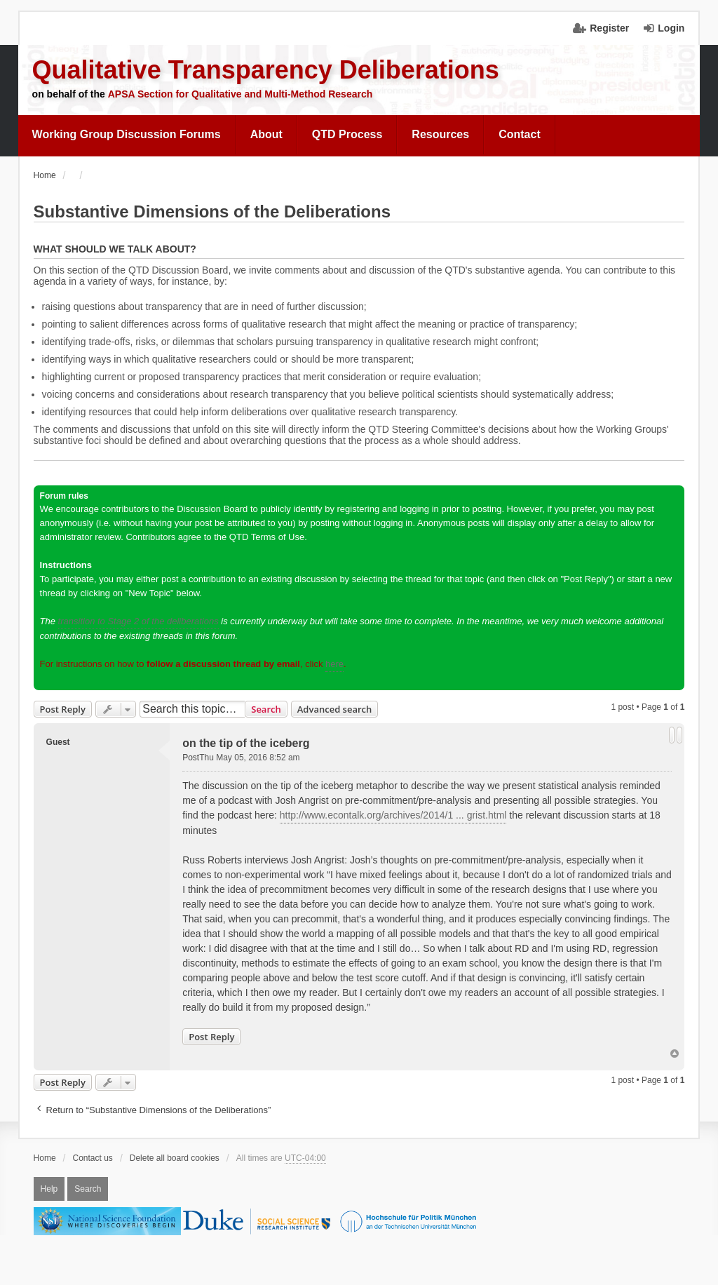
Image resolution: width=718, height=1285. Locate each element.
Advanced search (334, 709)
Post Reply (63, 709)
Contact (520, 134)
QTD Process (347, 134)
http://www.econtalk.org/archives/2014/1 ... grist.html (393, 815)
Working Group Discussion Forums (126, 134)
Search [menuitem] (87, 1189)
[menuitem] (127, 134)
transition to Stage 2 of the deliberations (138, 621)
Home (45, 1158)
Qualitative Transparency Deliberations (265, 69)
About (266, 134)
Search (266, 709)
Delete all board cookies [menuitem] (174, 1158)
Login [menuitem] (671, 28)
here (334, 664)
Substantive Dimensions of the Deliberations (212, 211)
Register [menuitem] (609, 28)
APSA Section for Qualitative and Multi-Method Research (240, 94)
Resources (440, 134)
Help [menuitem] (49, 1189)
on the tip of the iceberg (245, 743)
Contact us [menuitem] (93, 1158)
